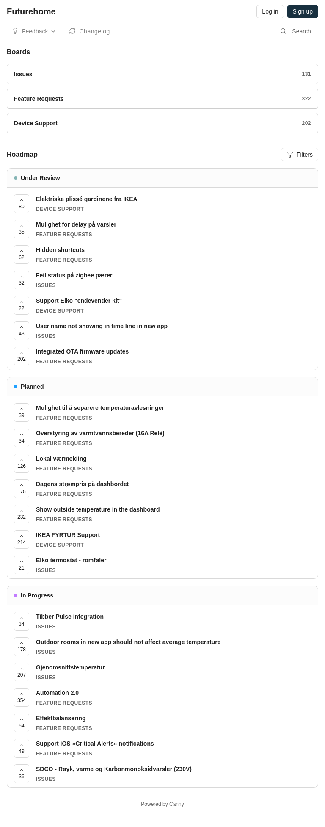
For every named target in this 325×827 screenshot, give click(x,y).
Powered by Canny (162, 804)
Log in (270, 11)
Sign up (303, 11)
